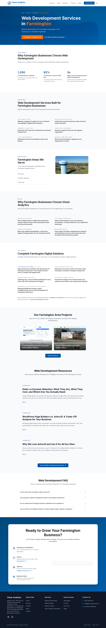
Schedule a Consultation (32, 37)
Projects (74, 3)
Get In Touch (89, 3)
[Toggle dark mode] (97, 3)
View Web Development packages (55, 37)
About (58, 3)
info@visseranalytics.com (24, 570)
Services (52, 3)
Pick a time (20, 551)
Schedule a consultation (57, 297)
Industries (65, 3)
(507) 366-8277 (22, 561)
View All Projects (53, 355)
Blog (80, 3)
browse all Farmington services (39, 299)
